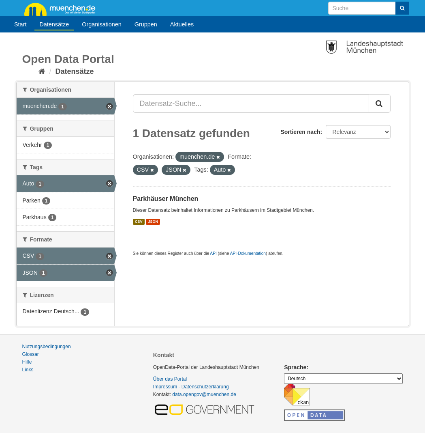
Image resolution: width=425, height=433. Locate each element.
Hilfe (27, 362)
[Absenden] (402, 8)
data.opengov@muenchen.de (204, 394)
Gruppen (146, 24)
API (213, 253)
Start (20, 24)
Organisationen (102, 24)
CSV (139, 222)
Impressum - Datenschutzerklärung (191, 387)
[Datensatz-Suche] (368, 8)
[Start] (41, 71)
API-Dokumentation (248, 253)
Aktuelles (182, 24)
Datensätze (54, 24)
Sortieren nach (300, 132)
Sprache (295, 367)
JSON (153, 222)
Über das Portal (170, 379)
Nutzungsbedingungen (46, 346)
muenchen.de (62, 9)
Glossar (30, 354)
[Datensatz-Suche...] (251, 103)
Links (28, 370)
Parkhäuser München (166, 198)
